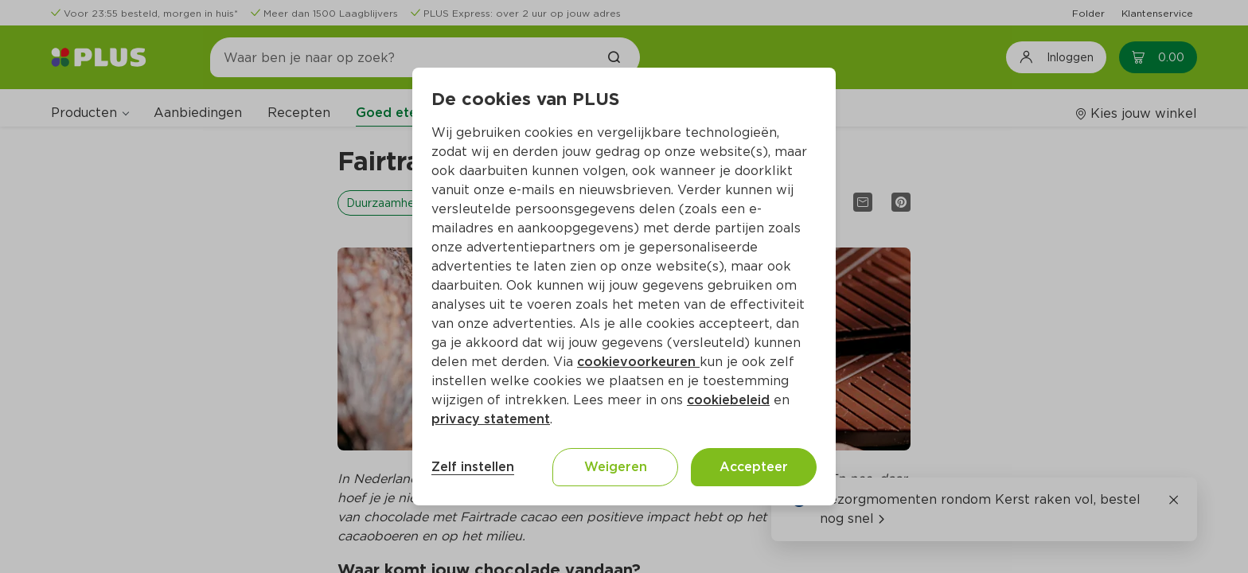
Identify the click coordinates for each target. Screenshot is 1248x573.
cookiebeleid (728, 399)
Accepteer (754, 466)
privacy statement (490, 419)
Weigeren (615, 466)
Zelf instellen (472, 466)
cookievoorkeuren (638, 361)
